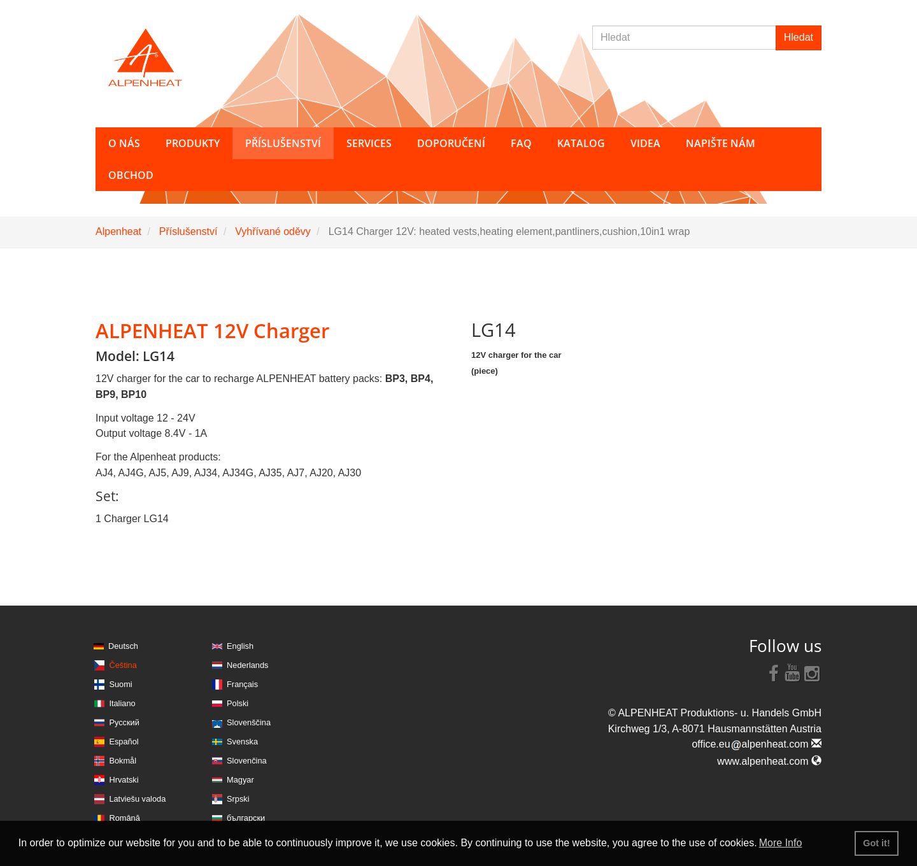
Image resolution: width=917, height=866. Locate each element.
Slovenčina (247, 760)
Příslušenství (188, 231)
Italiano (122, 703)
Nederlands (247, 665)
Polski (237, 703)
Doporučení (451, 143)
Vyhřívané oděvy (273, 231)
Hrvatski (123, 779)
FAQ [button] (521, 143)
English (240, 646)
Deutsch (123, 646)
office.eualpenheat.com (756, 744)
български (246, 818)
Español (123, 741)
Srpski (238, 799)
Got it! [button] (876, 843)
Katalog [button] (581, 143)
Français (242, 684)
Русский (124, 722)
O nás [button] (124, 143)
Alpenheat (118, 231)
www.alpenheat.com (769, 761)
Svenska (242, 741)
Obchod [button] (130, 175)
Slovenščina (249, 722)
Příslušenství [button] (283, 143)
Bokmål (122, 760)
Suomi (120, 684)
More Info (780, 842)
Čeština (122, 665)
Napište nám (720, 143)
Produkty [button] (193, 143)
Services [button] (369, 143)
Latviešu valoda (137, 799)
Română (124, 818)
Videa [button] (645, 143)
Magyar (240, 779)
